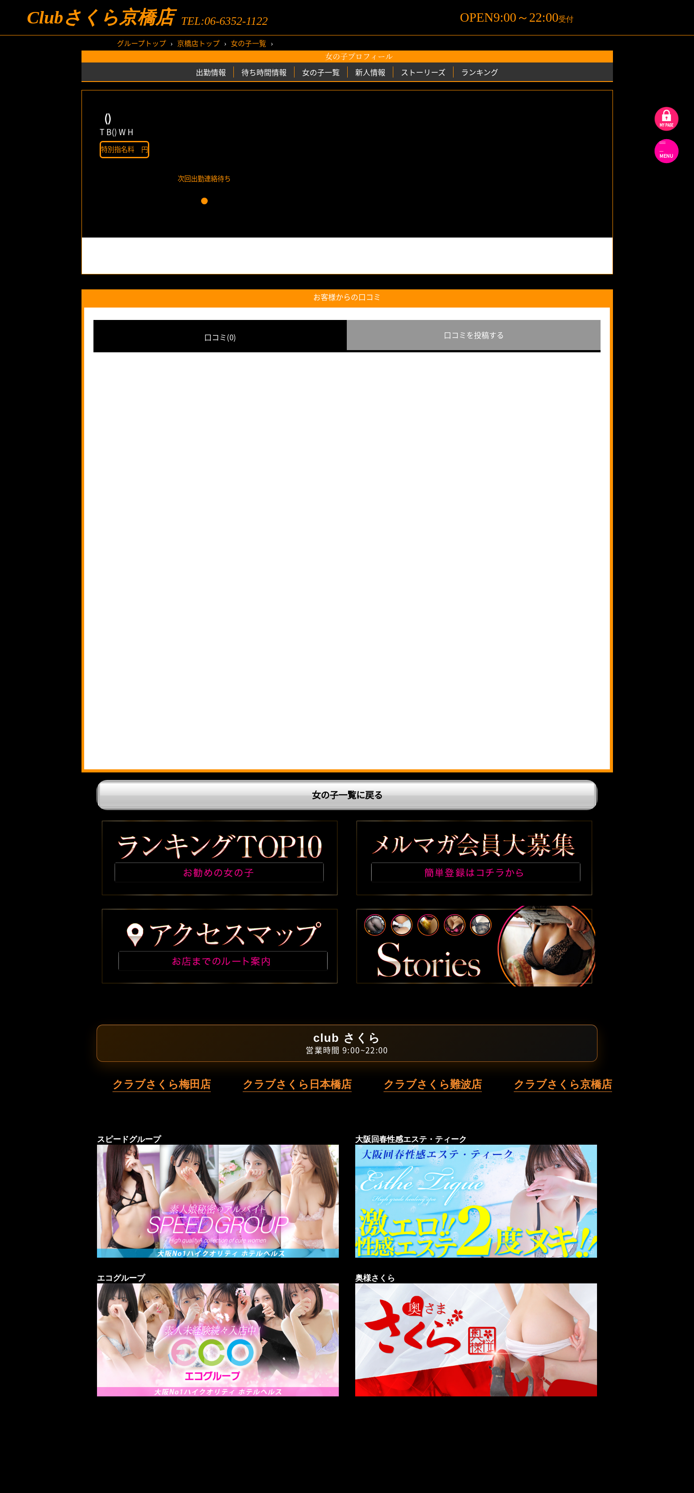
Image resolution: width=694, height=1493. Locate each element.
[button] (204, 201)
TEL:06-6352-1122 (224, 21)
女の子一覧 (248, 43)
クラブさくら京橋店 (563, 1084)
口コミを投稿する (474, 334)
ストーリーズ (423, 72)
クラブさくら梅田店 (161, 1084)
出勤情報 (211, 72)
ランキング (479, 72)
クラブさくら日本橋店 (297, 1084)
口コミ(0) (220, 337)
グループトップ (141, 43)
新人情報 (370, 72)
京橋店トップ (198, 43)
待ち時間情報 (264, 72)
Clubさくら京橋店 (100, 17)
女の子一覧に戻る (347, 795)
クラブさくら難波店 (433, 1084)
